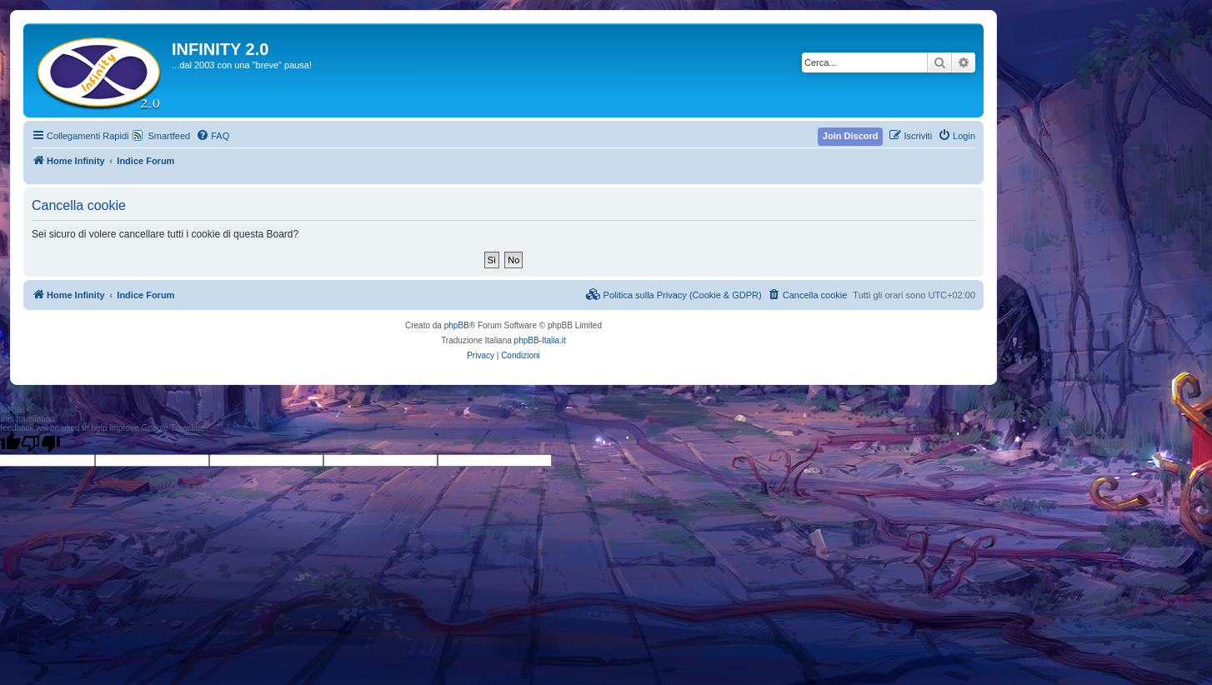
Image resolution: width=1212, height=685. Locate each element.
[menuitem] (212, 136)
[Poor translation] (41, 443)
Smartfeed (169, 136)
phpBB (456, 325)
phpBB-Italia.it (540, 340)
